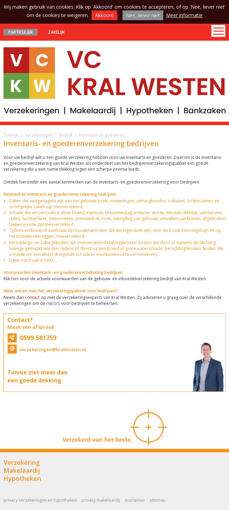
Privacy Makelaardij (100, 500)
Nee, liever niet (143, 15)
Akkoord (104, 15)
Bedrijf (65, 135)
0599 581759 (32, 337)
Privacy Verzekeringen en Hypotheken (40, 500)
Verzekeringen (39, 135)
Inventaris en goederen (101, 135)
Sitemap (158, 500)
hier (15, 279)
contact (32, 297)
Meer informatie (184, 15)
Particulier (20, 32)
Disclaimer (135, 500)
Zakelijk (56, 32)
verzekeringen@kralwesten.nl (47, 349)
